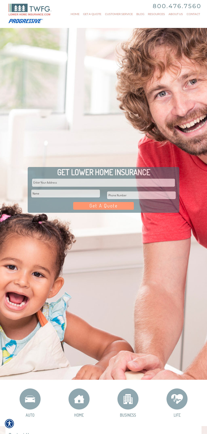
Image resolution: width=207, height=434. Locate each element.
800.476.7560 (177, 6)
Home (79, 403)
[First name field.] (65, 193)
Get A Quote (103, 205)
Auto (30, 403)
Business (128, 403)
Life (177, 403)
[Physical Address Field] (103, 182)
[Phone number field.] (141, 195)
